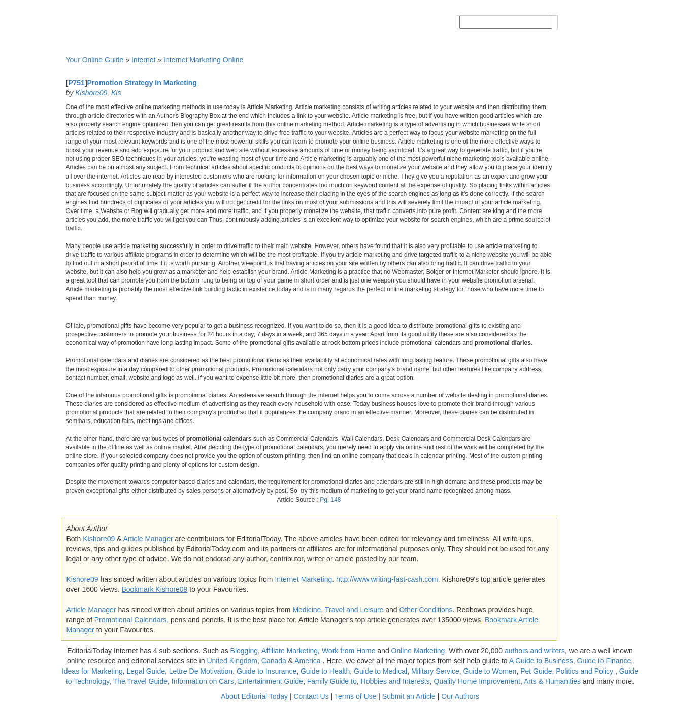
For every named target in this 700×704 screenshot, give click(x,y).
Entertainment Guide (270, 681)
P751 (76, 83)
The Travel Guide (140, 681)
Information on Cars (203, 681)
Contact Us (310, 696)
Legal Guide (146, 671)
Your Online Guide (95, 60)
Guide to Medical (380, 671)
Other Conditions (426, 610)
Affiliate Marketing (289, 651)
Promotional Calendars (130, 620)
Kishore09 (91, 93)
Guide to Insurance (266, 671)
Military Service (435, 671)
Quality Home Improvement (477, 681)
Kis (116, 93)
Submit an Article (409, 696)
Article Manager (148, 539)
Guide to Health (325, 671)
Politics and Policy (585, 671)
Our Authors (460, 696)
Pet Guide (536, 671)
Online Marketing (418, 651)
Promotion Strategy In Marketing (142, 83)
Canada (273, 661)
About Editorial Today (254, 696)
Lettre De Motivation (200, 671)
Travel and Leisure (354, 610)
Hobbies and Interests (395, 681)
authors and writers (535, 651)
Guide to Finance (604, 661)
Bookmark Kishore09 (154, 589)
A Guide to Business (541, 661)
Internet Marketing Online (203, 60)
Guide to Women (490, 671)
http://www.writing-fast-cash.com (387, 579)
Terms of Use (355, 696)
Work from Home (349, 651)
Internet (143, 60)
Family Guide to (332, 681)
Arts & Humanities (552, 681)
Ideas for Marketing (92, 671)
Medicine (306, 610)
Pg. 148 (330, 499)
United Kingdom (232, 661)
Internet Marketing (303, 579)
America (307, 661)
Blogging (244, 651)
